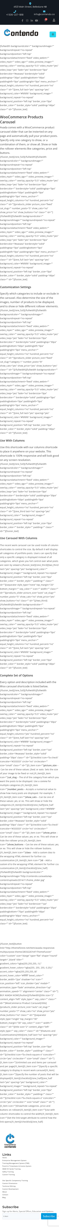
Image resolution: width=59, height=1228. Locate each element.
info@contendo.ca (44, 14)
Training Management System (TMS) (15, 1163)
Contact (5, 1194)
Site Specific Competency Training (15, 1180)
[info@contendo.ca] (44, 11)
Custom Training (8, 1174)
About (4, 1192)
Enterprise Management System (14, 1160)
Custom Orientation (9, 1183)
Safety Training (8, 1172)
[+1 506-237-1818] (15, 11)
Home (4, 1157)
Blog (4, 1197)
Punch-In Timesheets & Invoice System (16, 1166)
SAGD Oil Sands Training (11, 1169)
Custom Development (10, 1189)
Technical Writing (8, 1186)
